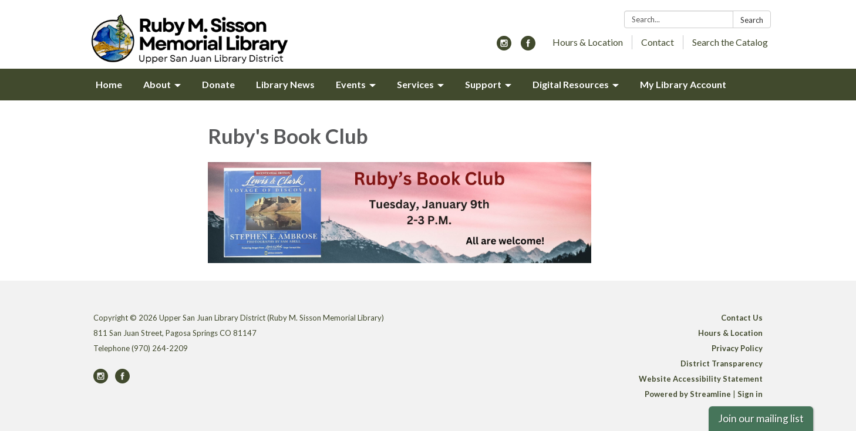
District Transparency (721, 363)
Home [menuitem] (109, 84)
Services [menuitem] (415, 84)
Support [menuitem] (483, 84)
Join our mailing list (761, 418)
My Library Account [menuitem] (683, 84)
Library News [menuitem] (285, 84)
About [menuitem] (157, 84)
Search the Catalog (730, 42)
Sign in (750, 394)
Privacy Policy (737, 348)
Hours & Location (587, 42)
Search (751, 20)
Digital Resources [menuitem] (571, 84)
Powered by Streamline (688, 394)
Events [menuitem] (351, 84)
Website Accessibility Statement (701, 378)
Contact (657, 42)
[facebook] (528, 46)
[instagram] (504, 46)
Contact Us (742, 317)
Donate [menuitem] (218, 84)
